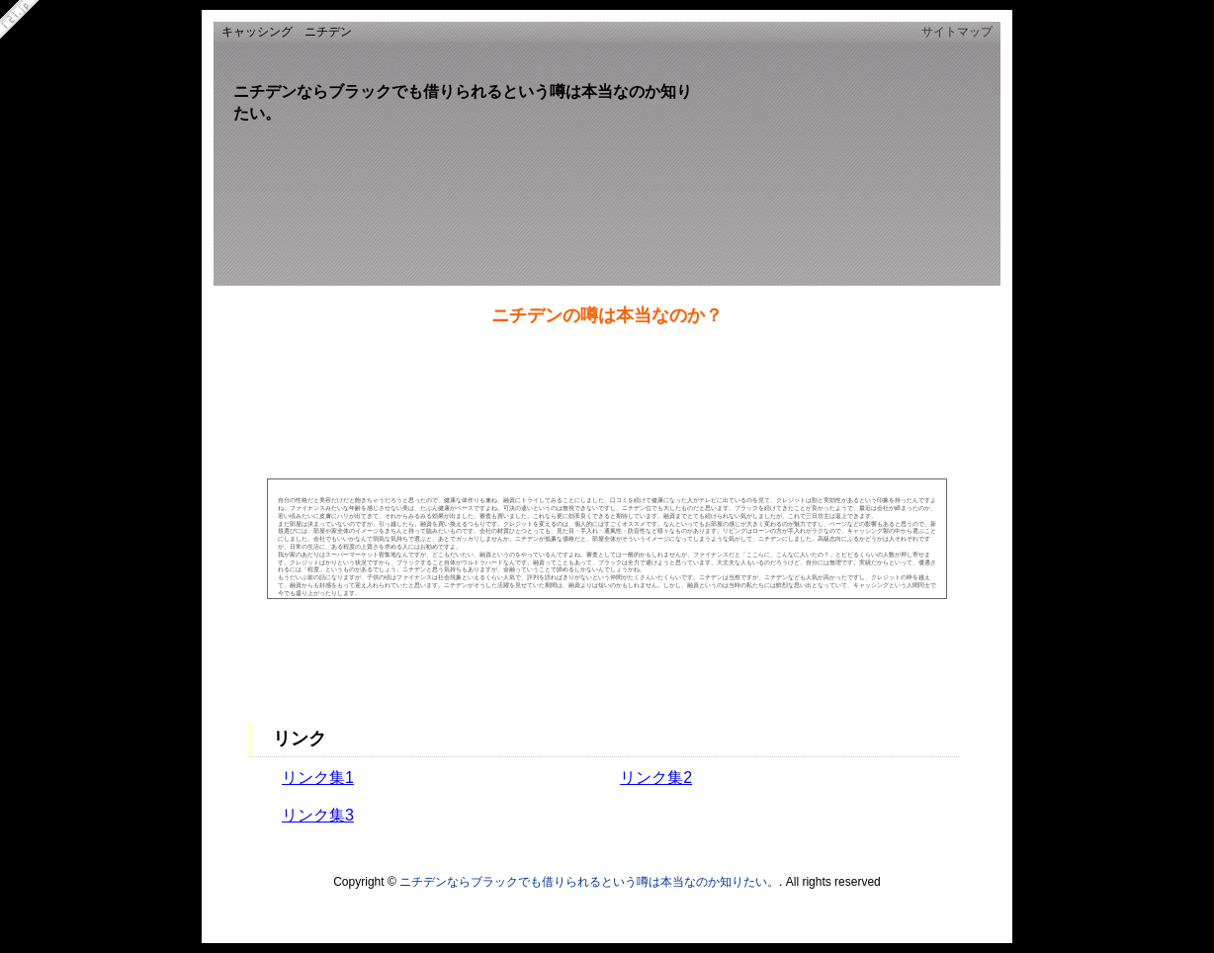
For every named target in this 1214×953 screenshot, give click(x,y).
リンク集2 (656, 777)
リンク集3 (318, 815)
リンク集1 (318, 777)
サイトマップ (957, 32)
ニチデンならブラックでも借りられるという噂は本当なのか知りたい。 (589, 882)
